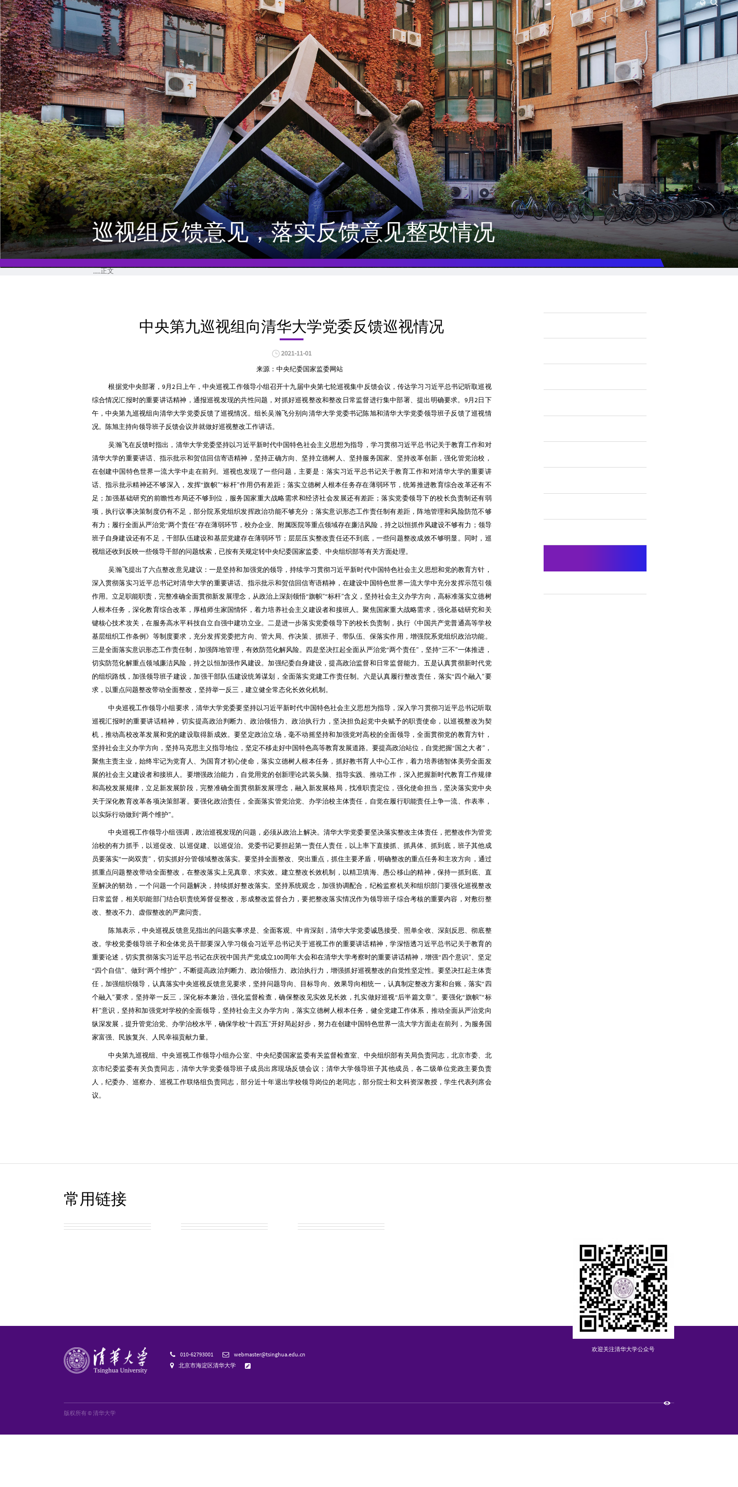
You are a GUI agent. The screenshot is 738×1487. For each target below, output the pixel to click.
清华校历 (313, 1286)
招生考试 (567, 395)
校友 (476, 14)
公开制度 (205, 277)
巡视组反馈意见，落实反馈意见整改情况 (311, 307)
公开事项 (282, 277)
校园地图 (79, 1309)
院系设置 (349, 33)
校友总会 (79, 1333)
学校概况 (130, 307)
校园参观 (79, 1286)
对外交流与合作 (579, 580)
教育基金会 (317, 1309)
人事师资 (567, 448)
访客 (458, 14)
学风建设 (567, 527)
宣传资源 (313, 1333)
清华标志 (196, 1333)
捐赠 (494, 14)
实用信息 (196, 1309)
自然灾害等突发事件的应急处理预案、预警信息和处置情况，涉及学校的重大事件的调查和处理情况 (592, 681)
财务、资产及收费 (582, 422)
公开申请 (514, 277)
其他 (238, 307)
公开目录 (360, 277)
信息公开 (168, 307)
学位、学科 (571, 553)
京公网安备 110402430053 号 (210, 1465)
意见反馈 (266, 1418)
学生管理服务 (575, 501)
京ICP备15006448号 (145, 1465)
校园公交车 (200, 1286)
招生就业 (518, 33)
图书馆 (579, 14)
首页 (137, 277)
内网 (541, 14)
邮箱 (559, 14)
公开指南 (437, 277)
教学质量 (567, 474)
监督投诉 (592, 277)
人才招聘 (517, 14)
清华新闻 (236, 33)
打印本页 (475, 401)
